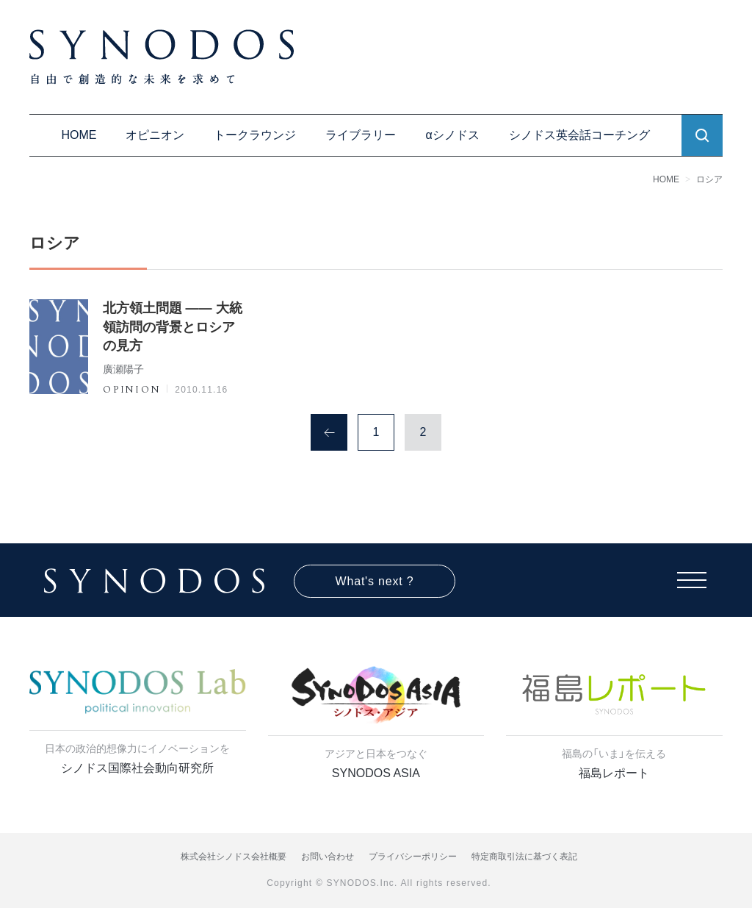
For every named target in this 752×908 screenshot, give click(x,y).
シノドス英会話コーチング (579, 135)
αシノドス (452, 135)
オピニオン (155, 135)
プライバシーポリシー (413, 856)
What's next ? (375, 581)
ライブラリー (360, 135)
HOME (78, 135)
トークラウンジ (255, 135)
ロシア (709, 179)
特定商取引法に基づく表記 (524, 856)
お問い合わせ (327, 856)
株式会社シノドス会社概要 (233, 856)
